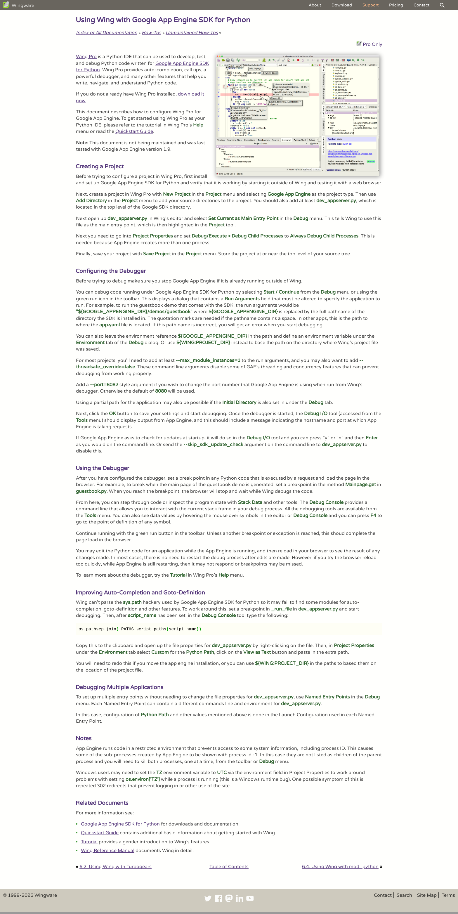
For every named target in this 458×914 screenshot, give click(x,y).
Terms (448, 895)
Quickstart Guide (134, 131)
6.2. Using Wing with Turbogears (115, 867)
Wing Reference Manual (107, 851)
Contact (421, 5)
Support (370, 5)
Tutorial (89, 842)
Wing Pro (86, 57)
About (315, 5)
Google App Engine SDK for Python (120, 824)
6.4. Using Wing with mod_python (340, 867)
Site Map (427, 895)
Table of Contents (229, 867)
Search (404, 895)
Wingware (23, 5)
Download (342, 5)
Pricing (396, 5)
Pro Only (372, 44)
